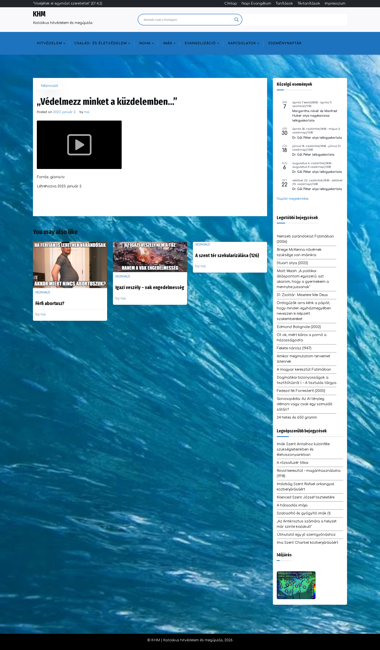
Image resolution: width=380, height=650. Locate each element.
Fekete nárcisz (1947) (294, 348)
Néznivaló (49, 86)
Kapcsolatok (242, 43)
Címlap (230, 3)
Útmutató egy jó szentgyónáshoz (306, 534)
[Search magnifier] (236, 19)
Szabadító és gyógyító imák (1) (304, 513)
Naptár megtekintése (292, 198)
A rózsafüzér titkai (292, 463)
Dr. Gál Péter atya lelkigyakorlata (317, 137)
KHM (39, 14)
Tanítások (284, 3)
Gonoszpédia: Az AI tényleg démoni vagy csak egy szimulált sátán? (304, 404)
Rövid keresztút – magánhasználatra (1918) (308, 473)
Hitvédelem (49, 43)
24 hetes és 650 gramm (297, 417)
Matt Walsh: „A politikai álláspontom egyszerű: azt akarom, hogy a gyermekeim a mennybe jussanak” (303, 279)
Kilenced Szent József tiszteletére (305, 497)
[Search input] (188, 19)
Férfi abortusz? (49, 303)
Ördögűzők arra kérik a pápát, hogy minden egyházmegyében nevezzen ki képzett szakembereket (304, 311)
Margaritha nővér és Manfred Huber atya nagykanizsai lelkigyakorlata (314, 115)
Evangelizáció (200, 43)
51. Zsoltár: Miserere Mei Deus (302, 295)
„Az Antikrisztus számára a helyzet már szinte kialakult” (307, 524)
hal (86, 112)
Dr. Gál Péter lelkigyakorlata (313, 154)
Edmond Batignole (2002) (299, 327)
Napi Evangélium (256, 3)
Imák (167, 43)
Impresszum (335, 3)
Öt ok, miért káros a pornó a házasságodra (301, 337)
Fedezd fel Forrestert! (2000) (301, 391)
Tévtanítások (308, 3)
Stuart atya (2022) (292, 263)
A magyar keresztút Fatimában (304, 369)
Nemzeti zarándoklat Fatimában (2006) (305, 239)
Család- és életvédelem (100, 43)
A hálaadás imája (292, 505)
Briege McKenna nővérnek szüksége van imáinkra (299, 252)
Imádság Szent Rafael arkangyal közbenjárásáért (305, 486)
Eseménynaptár (284, 43)
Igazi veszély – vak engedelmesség (149, 287)
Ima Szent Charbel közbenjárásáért (307, 542)
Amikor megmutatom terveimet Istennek (303, 358)
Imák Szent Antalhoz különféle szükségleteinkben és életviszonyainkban (303, 449)
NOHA (144, 43)
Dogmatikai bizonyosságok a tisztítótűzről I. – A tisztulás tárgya (306, 380)
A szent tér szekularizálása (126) (227, 255)
